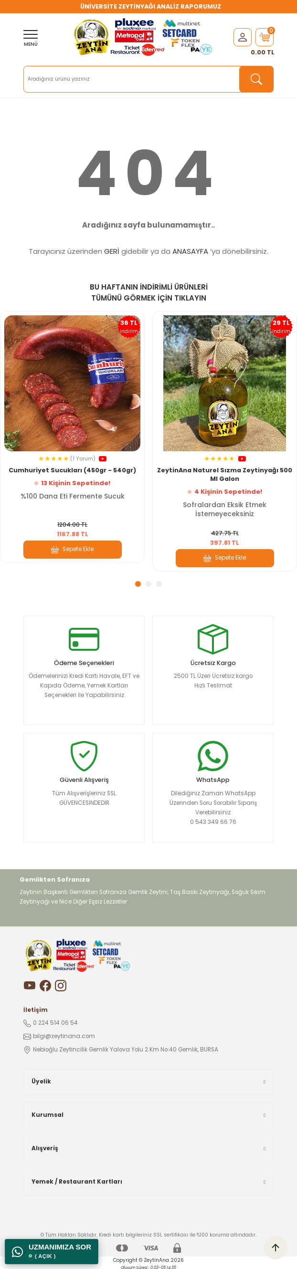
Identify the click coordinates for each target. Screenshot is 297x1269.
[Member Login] (242, 37)
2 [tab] (148, 584)
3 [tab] (159, 584)
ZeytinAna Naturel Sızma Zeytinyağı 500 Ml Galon (224, 474)
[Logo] (144, 37)
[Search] (148, 79)
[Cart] (264, 37)
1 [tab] (138, 584)
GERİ (111, 251)
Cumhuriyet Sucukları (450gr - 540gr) (72, 470)
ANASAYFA (190, 251)
